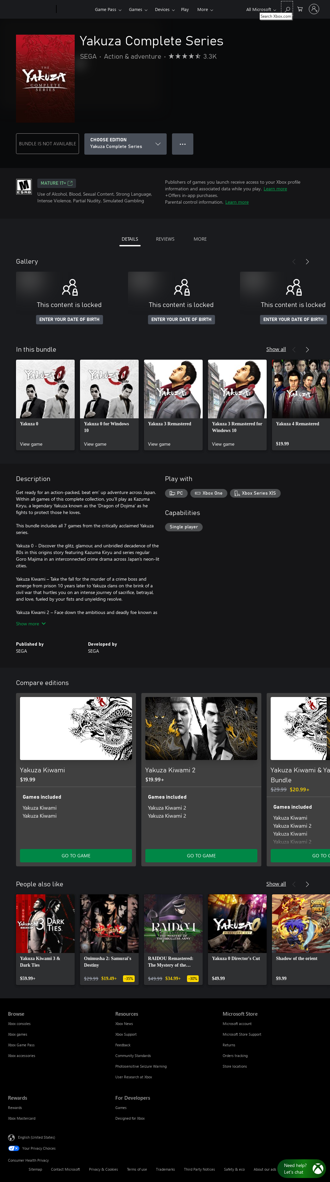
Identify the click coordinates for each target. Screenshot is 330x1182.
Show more (31, 623)
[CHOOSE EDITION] (125, 144)
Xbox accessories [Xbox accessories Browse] (21, 1055)
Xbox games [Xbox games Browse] (17, 1034)
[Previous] (294, 261)
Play (185, 9)
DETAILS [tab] (130, 239)
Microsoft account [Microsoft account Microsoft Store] (237, 1023)
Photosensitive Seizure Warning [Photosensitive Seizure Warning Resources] (141, 1066)
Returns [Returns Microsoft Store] (229, 1045)
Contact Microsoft (65, 1169)
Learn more (275, 188)
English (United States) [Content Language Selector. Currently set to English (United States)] (36, 1137)
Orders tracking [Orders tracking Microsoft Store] (235, 1055)
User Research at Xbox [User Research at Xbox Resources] (133, 1077)
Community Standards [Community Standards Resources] (133, 1055)
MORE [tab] (200, 239)
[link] (45, 405)
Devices (162, 9)
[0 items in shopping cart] (300, 8)
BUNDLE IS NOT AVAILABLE (47, 143)
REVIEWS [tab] (165, 239)
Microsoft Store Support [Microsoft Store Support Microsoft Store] (242, 1034)
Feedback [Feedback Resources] (122, 1045)
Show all (276, 348)
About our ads (265, 1169)
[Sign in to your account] (314, 9)
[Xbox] (75, 9)
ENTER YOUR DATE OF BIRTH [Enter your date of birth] (69, 319)
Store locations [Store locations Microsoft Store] (235, 1066)
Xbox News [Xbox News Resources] (124, 1023)
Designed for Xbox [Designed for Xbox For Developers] (130, 1118)
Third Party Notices (199, 1169)
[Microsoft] (31, 9)
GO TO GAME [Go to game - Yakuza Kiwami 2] (201, 855)
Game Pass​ (105, 9)
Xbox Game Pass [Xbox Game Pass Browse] (21, 1045)
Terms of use (137, 1169)
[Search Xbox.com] (287, 8)
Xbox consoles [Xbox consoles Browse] (19, 1023)
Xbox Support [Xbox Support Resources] (126, 1034)
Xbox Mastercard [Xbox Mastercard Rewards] (21, 1118)
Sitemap (35, 1169)
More (202, 9)
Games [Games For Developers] (121, 1107)
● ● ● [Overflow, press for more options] (183, 144)
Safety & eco (234, 1169)
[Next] (307, 261)
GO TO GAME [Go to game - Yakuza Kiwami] (76, 855)
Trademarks (165, 1169)
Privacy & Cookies (103, 1169)
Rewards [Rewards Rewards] (15, 1107)
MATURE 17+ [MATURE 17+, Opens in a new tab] (57, 183)
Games (135, 9)
